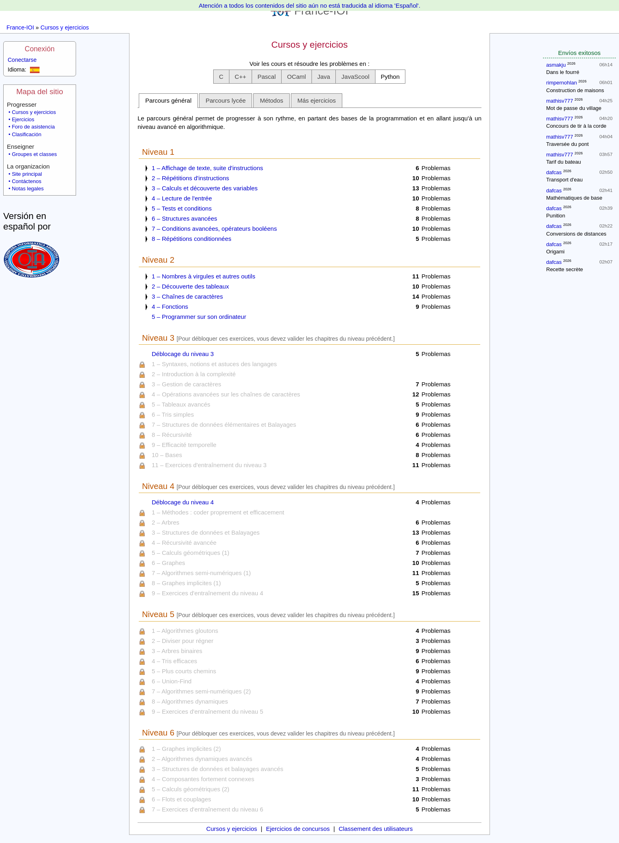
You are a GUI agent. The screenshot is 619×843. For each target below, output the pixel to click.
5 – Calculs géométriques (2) (190, 789)
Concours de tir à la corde (576, 126)
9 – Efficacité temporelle (184, 444)
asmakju (556, 65)
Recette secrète (564, 269)
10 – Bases (167, 454)
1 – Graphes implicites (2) (186, 748)
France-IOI (20, 27)
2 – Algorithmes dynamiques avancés (202, 758)
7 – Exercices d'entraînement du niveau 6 (207, 809)
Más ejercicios (316, 100)
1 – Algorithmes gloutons (185, 630)
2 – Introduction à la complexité (194, 374)
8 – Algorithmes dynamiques (190, 701)
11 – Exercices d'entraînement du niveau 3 (209, 465)
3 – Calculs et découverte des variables (205, 188)
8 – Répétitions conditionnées (191, 238)
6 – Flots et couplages (181, 799)
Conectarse (22, 60)
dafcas (554, 172)
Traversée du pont (567, 144)
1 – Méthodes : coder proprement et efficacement (218, 512)
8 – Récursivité (172, 434)
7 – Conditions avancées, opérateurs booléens (214, 228)
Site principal (27, 174)
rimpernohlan (561, 83)
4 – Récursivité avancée (184, 542)
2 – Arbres (165, 522)
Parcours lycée (226, 100)
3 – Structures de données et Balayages (206, 532)
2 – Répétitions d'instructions (190, 178)
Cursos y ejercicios (64, 27)
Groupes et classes (34, 154)
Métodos (271, 100)
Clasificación (26, 134)
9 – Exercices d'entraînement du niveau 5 (207, 711)
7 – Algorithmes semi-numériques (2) (201, 691)
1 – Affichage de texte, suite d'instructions (207, 167)
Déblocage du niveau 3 (183, 353)
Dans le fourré (562, 72)
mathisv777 (559, 101)
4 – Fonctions (170, 306)
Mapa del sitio (39, 91)
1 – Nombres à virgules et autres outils (203, 276)
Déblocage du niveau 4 (183, 502)
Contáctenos (26, 181)
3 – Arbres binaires (177, 650)
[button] (221, 77)
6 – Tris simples (173, 414)
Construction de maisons (575, 90)
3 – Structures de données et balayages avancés (217, 768)
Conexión (40, 49)
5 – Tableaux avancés (181, 404)
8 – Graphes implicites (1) (186, 583)
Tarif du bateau (563, 162)
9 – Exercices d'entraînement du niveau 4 (207, 593)
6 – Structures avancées (184, 218)
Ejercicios (23, 119)
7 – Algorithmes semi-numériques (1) (201, 572)
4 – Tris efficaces (174, 661)
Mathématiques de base (574, 198)
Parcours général (168, 100)
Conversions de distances (576, 234)
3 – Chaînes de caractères (187, 296)
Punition (555, 216)
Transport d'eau (564, 180)
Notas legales (28, 188)
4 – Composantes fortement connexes (203, 779)
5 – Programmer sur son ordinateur (199, 316)
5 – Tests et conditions (182, 208)
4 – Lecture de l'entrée (182, 198)
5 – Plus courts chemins (184, 671)
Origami (555, 252)
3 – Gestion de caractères (186, 384)
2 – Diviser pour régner (183, 640)
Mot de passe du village (574, 108)
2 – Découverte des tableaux (190, 286)
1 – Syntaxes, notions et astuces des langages (214, 363)
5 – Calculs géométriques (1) (190, 552)
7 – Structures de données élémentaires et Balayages (224, 424)
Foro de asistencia (33, 127)
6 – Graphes (168, 562)
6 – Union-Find (171, 681)
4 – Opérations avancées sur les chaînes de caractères (226, 394)
